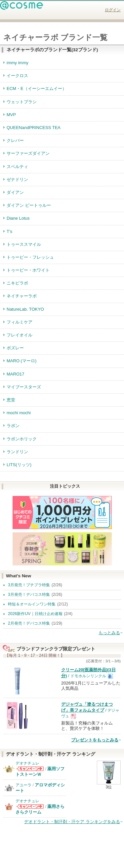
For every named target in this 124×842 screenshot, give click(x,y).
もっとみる (109, 632)
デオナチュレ (27, 763)
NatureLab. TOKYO (25, 309)
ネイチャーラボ (22, 295)
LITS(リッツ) (19, 464)
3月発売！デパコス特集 (29, 594)
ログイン (113, 10)
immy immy (17, 62)
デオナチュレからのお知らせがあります (30, 769)
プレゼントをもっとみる (94, 739)
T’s (9, 231)
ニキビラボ (17, 283)
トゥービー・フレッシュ (30, 257)
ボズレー (15, 347)
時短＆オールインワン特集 (32, 604)
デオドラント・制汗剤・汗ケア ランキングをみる (72, 821)
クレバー (15, 140)
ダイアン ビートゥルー (29, 205)
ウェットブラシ (22, 101)
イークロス (17, 75)
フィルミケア (19, 322)
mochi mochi (19, 412)
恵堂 (11, 399)
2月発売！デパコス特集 (29, 623)
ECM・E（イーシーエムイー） (36, 88)
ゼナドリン (17, 179)
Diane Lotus (18, 218)
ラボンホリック (22, 438)
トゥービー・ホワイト (28, 270)
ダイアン (15, 192)
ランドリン (17, 451)
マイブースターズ (24, 386)
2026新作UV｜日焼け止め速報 (35, 613)
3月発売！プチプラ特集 (29, 585)
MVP (11, 114)
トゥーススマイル (24, 244)
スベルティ (17, 166)
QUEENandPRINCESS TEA (34, 127)
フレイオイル (19, 334)
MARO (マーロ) (21, 360)
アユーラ (23, 785)
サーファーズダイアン (28, 153)
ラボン (13, 425)
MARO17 (15, 374)
